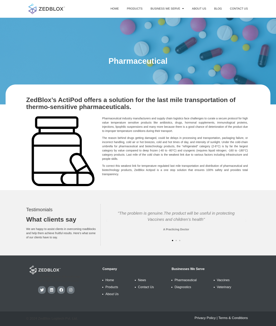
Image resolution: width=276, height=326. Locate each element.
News (142, 280)
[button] (172, 240)
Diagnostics (183, 287)
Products (135, 8)
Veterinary (224, 287)
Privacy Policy (205, 318)
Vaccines (223, 280)
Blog (218, 8)
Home (114, 8)
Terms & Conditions (233, 318)
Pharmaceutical (186, 280)
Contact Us (239, 8)
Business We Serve (167, 8)
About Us (199, 8)
